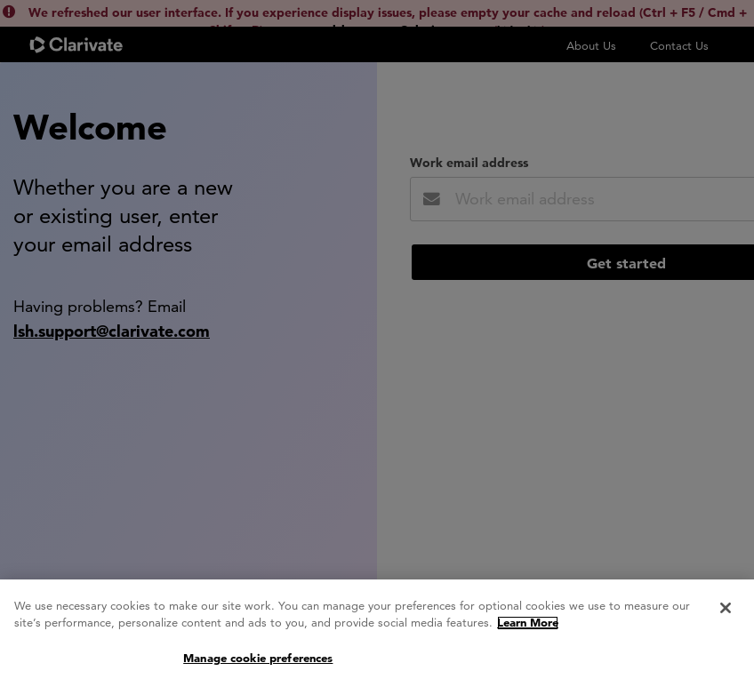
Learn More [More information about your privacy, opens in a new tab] (527, 632)
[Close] (725, 616)
